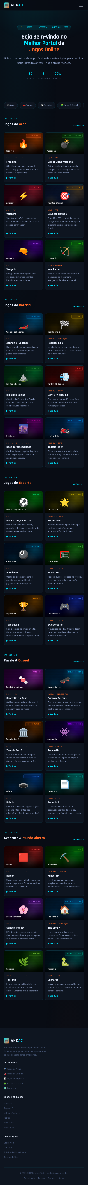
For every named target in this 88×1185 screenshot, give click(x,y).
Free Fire (8, 1103)
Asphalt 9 (8, 1108)
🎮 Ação (10, 105)
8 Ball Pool (9, 1127)
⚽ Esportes (46, 105)
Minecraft (9, 1122)
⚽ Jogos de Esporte (14, 1078)
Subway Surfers (12, 1113)
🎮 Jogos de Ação (12, 1068)
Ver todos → (78, 125)
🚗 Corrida (27, 105)
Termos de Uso (11, 1157)
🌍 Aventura (10, 1088)
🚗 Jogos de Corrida (13, 1073)
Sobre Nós (9, 1142)
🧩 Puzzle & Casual (69, 105)
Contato (8, 1147)
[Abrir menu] (81, 5)
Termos (41, 1178)
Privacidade (29, 1178)
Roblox (7, 1117)
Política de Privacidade (15, 1152)
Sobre (61, 1178)
